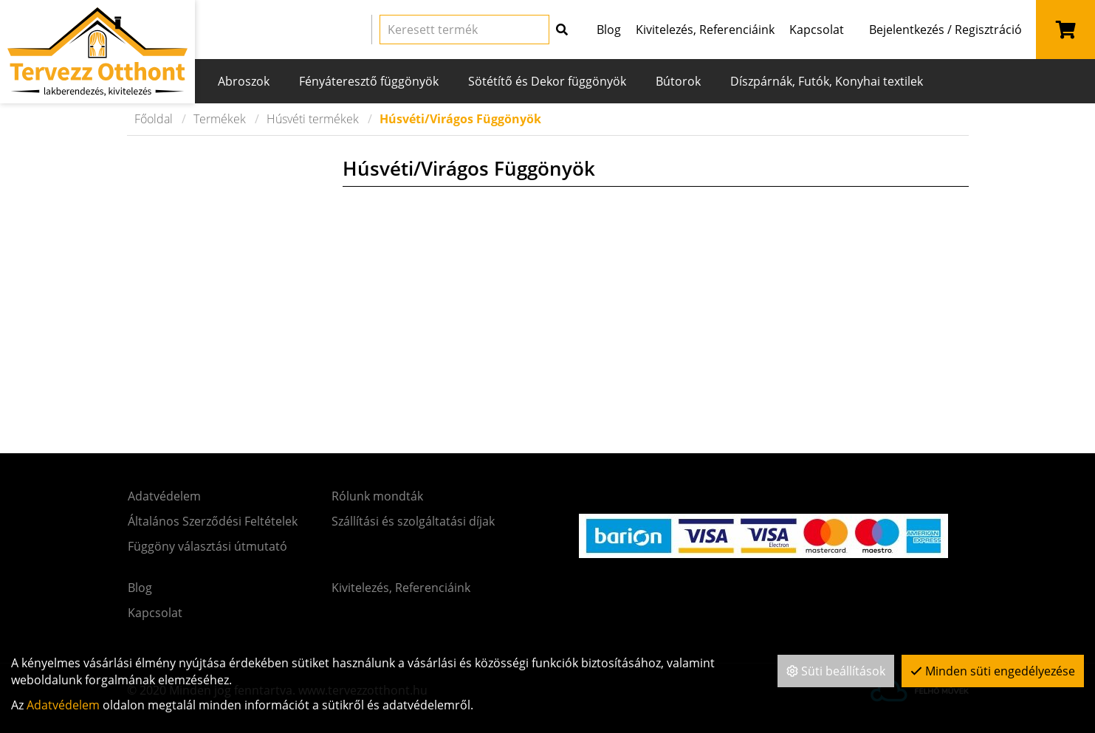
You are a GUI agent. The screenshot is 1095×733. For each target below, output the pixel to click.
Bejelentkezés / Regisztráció (945, 29)
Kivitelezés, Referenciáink (705, 29)
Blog (609, 29)
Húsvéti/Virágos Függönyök (460, 119)
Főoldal (153, 119)
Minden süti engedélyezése (992, 671)
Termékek (219, 119)
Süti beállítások (835, 671)
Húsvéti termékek (313, 119)
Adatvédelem (63, 705)
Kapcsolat (816, 29)
